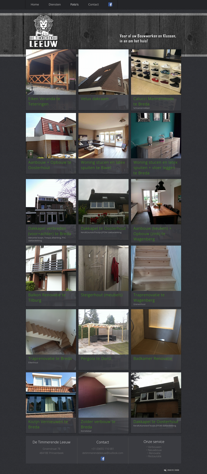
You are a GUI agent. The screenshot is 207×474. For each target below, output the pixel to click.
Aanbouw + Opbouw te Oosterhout (49, 164)
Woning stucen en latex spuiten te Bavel (103, 164)
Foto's (75, 4)
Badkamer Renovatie (152, 358)
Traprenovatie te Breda (50, 358)
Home (35, 4)
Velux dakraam (95, 98)
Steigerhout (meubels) (102, 294)
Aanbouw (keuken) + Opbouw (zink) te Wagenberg (152, 234)
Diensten (55, 4)
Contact (93, 4)
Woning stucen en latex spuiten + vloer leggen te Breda (155, 167)
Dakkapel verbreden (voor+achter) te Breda (49, 231)
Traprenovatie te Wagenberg (149, 297)
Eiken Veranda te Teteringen (44, 101)
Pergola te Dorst (96, 358)
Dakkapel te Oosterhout (103, 228)
